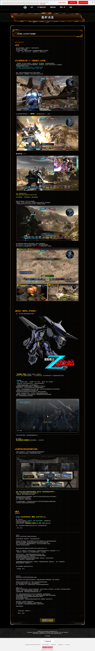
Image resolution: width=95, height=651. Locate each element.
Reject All (72, 2)
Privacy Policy (53, 644)
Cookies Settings (61, 2)
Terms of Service (45, 644)
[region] (47, 2)
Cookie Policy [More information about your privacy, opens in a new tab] (42, 3)
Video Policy (67, 644)
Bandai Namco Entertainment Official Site (32, 644)
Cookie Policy (60, 644)
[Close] (92, 2)
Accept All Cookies (83, 2)
